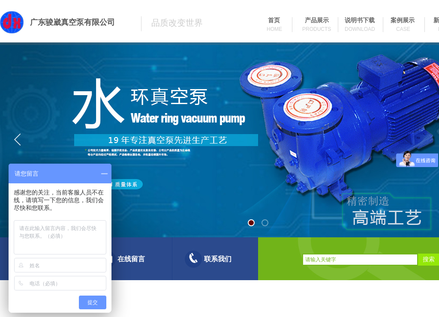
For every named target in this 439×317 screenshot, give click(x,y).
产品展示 (317, 20)
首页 (274, 20)
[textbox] (360, 260)
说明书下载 (360, 20)
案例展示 (403, 20)
